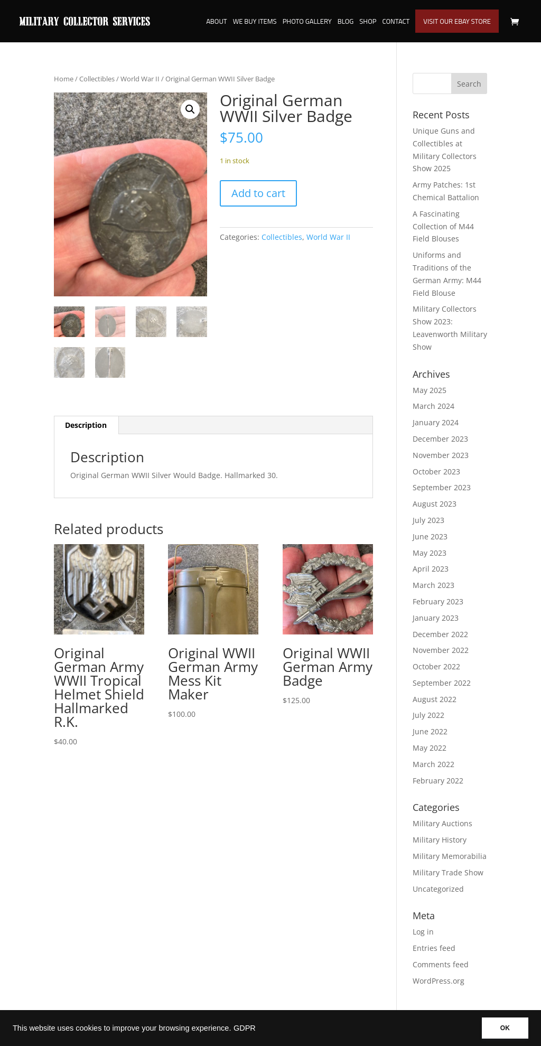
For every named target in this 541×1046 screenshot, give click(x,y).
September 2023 (442, 487)
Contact (395, 22)
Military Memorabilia (450, 856)
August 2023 (434, 504)
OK (505, 1028)
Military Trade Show (448, 872)
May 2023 (429, 553)
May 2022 (429, 748)
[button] (190, 109)
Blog (346, 22)
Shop (367, 22)
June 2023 (430, 536)
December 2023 (440, 439)
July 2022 (428, 715)
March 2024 (433, 406)
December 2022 (440, 634)
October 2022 (436, 666)
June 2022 (430, 731)
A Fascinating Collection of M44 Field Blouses (443, 226)
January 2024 (436, 422)
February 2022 (438, 781)
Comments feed (441, 964)
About (216, 22)
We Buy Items (255, 22)
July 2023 (428, 520)
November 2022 (441, 650)
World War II (140, 78)
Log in (423, 932)
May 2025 (429, 390)
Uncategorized (438, 889)
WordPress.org (438, 981)
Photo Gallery (307, 22)
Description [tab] (86, 425)
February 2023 (438, 601)
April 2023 (431, 569)
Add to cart (258, 193)
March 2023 (433, 585)
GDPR (245, 1028)
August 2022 (434, 699)
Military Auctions (442, 823)
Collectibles (97, 78)
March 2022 (433, 764)
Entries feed (434, 948)
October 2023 (436, 471)
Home (63, 78)
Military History (440, 840)
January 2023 (436, 618)
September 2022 (442, 683)
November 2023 (441, 455)
